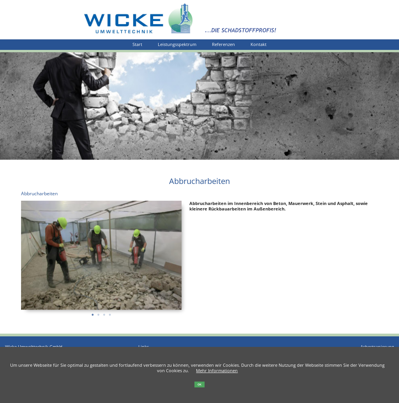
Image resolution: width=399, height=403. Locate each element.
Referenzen (223, 44)
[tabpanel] (101, 255)
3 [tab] (104, 312)
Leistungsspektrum (177, 44)
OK (199, 384)
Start (137, 44)
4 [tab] (109, 312)
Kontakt (259, 44)
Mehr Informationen (217, 370)
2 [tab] (98, 312)
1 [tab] (92, 312)
